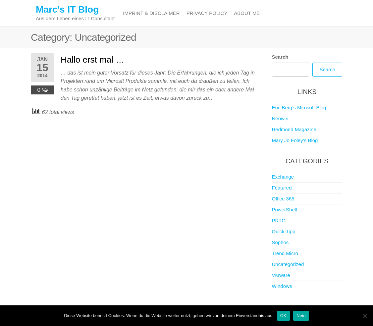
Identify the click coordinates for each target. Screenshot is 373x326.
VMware (281, 275)
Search (280, 57)
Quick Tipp (283, 231)
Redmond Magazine (294, 129)
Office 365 (283, 198)
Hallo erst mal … (92, 60)
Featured (282, 187)
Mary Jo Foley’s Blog (295, 140)
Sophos (280, 242)
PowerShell (284, 209)
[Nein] (364, 315)
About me (247, 13)
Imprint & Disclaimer (151, 13)
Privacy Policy (207, 13)
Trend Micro (285, 253)
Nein (301, 315)
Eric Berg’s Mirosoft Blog (299, 107)
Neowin (280, 118)
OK (283, 315)
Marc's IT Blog (67, 9)
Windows (282, 286)
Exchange (283, 177)
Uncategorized (288, 264)
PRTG (279, 220)
